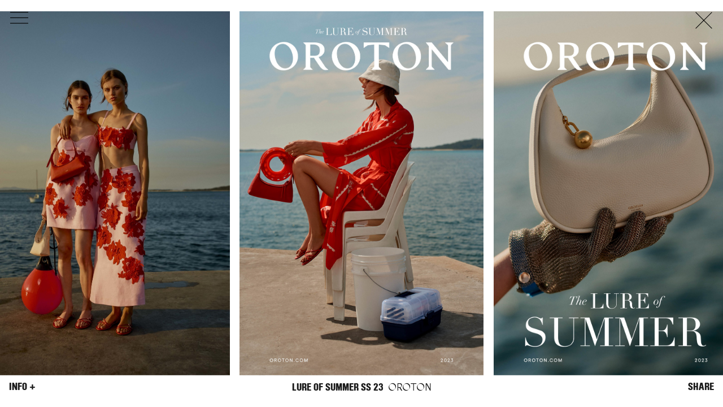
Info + (22, 386)
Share (701, 386)
